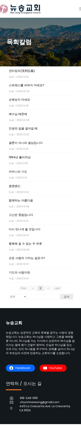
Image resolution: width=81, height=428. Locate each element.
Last (57, 288)
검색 (66, 296)
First (23, 288)
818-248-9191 (29, 398)
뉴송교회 (14, 323)
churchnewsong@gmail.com (39, 402)
